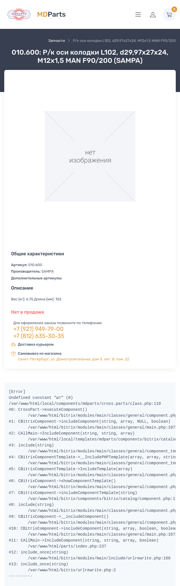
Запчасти (56, 41)
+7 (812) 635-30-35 (38, 336)
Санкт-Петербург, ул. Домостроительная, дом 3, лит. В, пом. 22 (73, 359)
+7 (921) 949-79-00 (38, 329)
